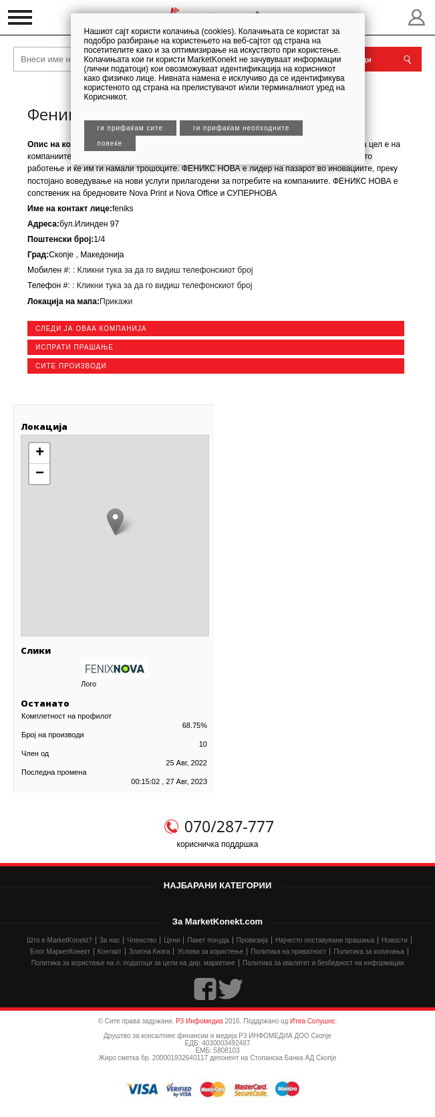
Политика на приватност (288, 951)
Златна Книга (149, 951)
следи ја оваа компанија (90, 328)
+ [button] (39, 453)
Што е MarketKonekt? (59, 940)
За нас (110, 940)
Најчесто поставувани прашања (324, 940)
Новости (395, 940)
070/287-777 (229, 826)
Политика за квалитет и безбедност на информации (323, 963)
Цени (172, 940)
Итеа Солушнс (312, 1021)
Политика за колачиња (368, 951)
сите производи (70, 366)
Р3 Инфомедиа (199, 1021)
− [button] (39, 474)
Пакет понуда (208, 940)
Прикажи (116, 301)
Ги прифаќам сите (131, 128)
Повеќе (110, 143)
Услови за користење (210, 951)
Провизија (252, 940)
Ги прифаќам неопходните (241, 128)
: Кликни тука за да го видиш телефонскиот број (162, 270)
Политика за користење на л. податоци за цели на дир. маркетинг (133, 963)
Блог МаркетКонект (60, 951)
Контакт (110, 951)
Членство (141, 940)
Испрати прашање (74, 347)
